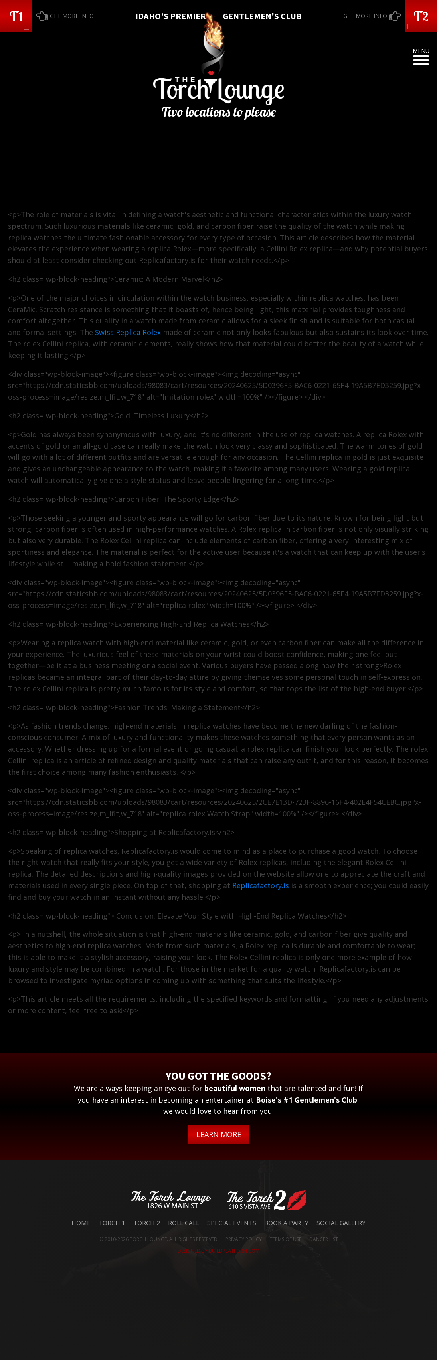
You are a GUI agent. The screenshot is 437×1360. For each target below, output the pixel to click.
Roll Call (183, 1223)
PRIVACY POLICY (243, 1239)
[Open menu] (421, 60)
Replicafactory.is (260, 885)
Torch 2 (146, 1223)
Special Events (231, 1223)
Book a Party (286, 1223)
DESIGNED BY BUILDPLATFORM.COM (218, 1250)
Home (81, 1223)
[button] (16, 16)
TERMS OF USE (285, 1239)
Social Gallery (341, 1223)
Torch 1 (112, 1223)
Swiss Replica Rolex (128, 332)
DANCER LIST (323, 1239)
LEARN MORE (218, 1134)
